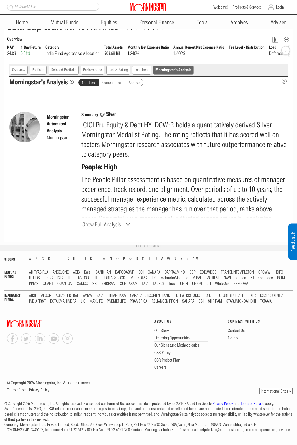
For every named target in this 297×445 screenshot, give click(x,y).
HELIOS (34, 278)
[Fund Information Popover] (275, 39)
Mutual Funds (64, 22)
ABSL (33, 295)
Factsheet (141, 69)
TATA (145, 284)
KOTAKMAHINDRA (63, 301)
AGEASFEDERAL (67, 295)
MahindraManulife (174, 278)
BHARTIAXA (117, 295)
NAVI (227, 278)
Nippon (240, 278)
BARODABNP (124, 272)
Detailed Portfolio (63, 69)
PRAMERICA (138, 301)
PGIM (281, 278)
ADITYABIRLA (38, 272)
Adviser (278, 22)
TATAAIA (266, 301)
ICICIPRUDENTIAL (272, 295)
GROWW (264, 272)
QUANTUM (65, 284)
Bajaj (87, 272)
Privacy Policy (39, 390)
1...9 (195, 259)
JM (131, 278)
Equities (109, 22)
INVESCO (83, 278)
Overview (18, 69)
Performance (92, 69)
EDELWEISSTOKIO (187, 295)
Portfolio (38, 69)
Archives (239, 22)
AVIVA (87, 295)
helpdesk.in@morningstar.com (221, 429)
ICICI (60, 278)
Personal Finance (157, 22)
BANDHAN (103, 272)
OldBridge (265, 278)
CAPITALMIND (175, 272)
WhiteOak (222, 284)
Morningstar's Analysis (173, 69)
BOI (141, 272)
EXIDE (209, 295)
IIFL (70, 278)
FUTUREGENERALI (230, 295)
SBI (94, 284)
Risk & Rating (118, 69)
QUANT (48, 284)
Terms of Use (16, 390)
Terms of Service (252, 403)
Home (22, 22)
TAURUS (158, 284)
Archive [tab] (134, 82)
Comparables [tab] (112, 82)
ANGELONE (61, 272)
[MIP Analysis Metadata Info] (284, 81)
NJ (252, 278)
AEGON (46, 295)
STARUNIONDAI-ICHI (241, 301)
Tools (202, 22)
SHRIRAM (109, 284)
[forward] (285, 50)
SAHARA (188, 301)
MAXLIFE (96, 301)
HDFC (279, 272)
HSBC (48, 278)
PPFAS (33, 284)
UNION (197, 284)
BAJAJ (100, 295)
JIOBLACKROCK (114, 278)
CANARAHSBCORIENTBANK (150, 295)
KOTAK (142, 278)
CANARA (154, 272)
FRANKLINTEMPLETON (237, 272)
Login (280, 7)
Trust (172, 284)
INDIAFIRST (37, 301)
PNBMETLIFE (116, 301)
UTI (208, 284)
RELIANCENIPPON (165, 301)
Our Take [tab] (88, 82)
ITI (96, 278)
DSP (192, 272)
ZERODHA (241, 284)
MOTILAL (212, 278)
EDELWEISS (208, 272)
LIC (154, 278)
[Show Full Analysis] (106, 224)
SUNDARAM (129, 284)
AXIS (76, 272)
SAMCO (82, 284)
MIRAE (197, 278)
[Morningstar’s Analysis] (72, 82)
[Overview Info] (286, 39)
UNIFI (184, 284)
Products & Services (246, 7)
